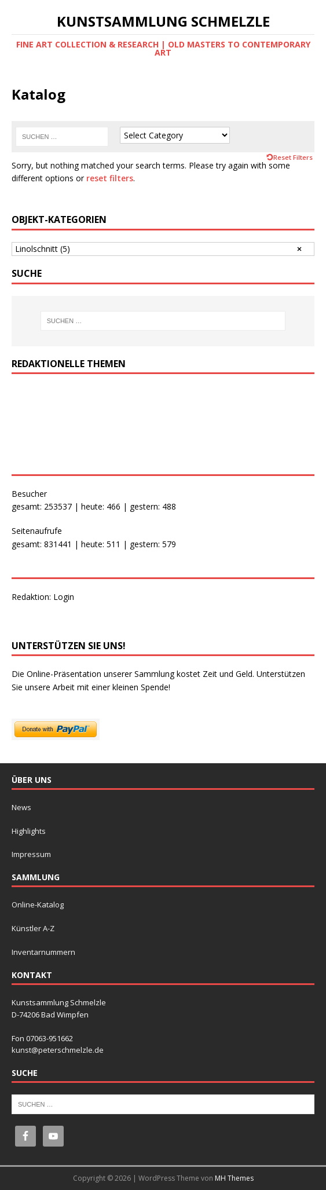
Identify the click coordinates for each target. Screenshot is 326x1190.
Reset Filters (293, 157)
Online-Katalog (38, 904)
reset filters (109, 178)
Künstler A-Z (33, 928)
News (21, 807)
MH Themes (234, 1178)
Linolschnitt (42, 248)
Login (63, 596)
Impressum (31, 854)
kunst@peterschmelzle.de (58, 1050)
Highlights (29, 831)
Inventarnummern (43, 952)
